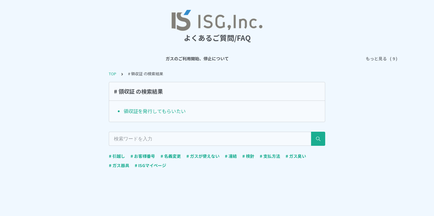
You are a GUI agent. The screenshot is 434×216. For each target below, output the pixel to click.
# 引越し (117, 156)
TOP (112, 73)
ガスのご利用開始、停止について (96, 59)
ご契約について (202, 59)
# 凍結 (231, 156)
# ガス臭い (296, 156)
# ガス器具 (119, 165)
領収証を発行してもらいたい (155, 111)
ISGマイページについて (306, 59)
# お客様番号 (142, 156)
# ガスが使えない (202, 156)
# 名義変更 (170, 156)
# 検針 (248, 156)
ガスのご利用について (158, 59)
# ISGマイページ (150, 165)
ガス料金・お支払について (250, 59)
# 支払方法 (270, 156)
